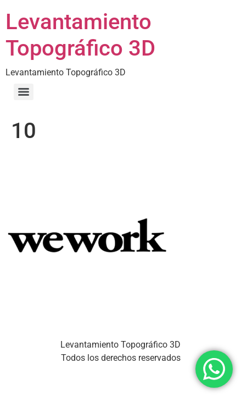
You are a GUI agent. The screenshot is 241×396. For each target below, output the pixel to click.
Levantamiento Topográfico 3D (80, 35)
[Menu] (23, 92)
